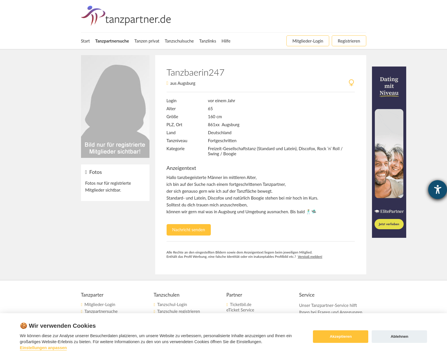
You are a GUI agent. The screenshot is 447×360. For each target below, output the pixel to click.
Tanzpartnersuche (101, 311)
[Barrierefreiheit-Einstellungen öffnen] (437, 189)
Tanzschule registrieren (178, 311)
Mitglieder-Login (99, 304)
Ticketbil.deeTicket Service (240, 307)
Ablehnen (399, 336)
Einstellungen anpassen (43, 347)
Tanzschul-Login (172, 304)
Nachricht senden (188, 229)
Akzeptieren (341, 336)
